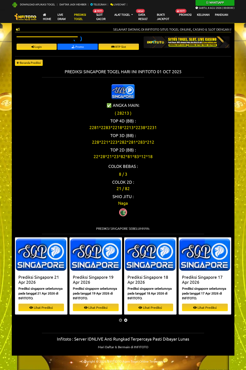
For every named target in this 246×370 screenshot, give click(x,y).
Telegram (98, 4)
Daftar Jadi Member (72, 4)
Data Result (143, 17)
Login (36, 46)
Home (47, 17)
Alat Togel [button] (122, 14)
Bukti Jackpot (163, 17)
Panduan (221, 14)
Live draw (61, 17)
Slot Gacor (101, 17)
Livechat (117, 4)
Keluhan (203, 14)
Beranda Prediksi (29, 62)
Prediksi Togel (80, 17)
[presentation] (120, 320)
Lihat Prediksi (41, 307)
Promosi (185, 14)
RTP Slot (118, 46)
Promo (78, 46)
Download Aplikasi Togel (34, 4)
